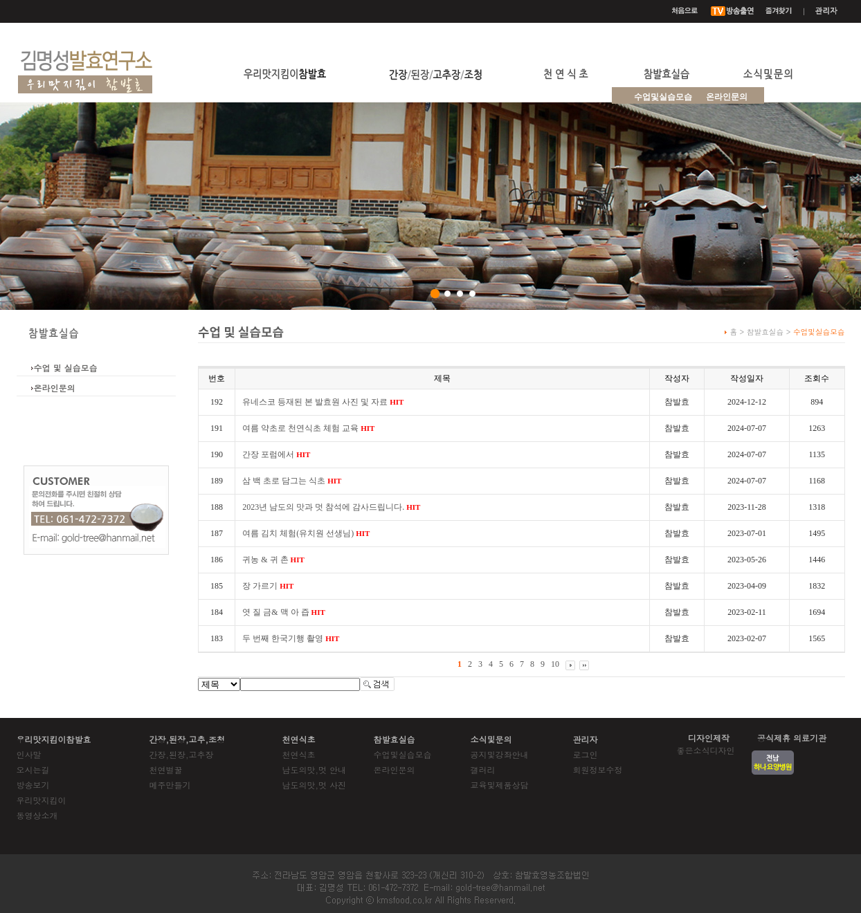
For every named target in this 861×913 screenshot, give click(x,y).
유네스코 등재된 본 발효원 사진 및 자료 (323, 402)
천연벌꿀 (166, 769)
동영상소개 (37, 815)
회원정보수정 (598, 769)
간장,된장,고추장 (181, 754)
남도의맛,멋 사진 (314, 785)
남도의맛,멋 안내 (314, 769)
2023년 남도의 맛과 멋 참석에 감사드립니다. (331, 507)
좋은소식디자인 (706, 750)
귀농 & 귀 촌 (273, 559)
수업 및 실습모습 (66, 368)
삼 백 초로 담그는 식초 (291, 481)
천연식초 (299, 754)
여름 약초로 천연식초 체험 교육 (308, 428)
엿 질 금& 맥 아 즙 (283, 612)
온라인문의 (726, 97)
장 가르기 (267, 586)
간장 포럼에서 (276, 454)
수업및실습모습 (403, 754)
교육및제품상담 (500, 785)
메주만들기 (170, 785)
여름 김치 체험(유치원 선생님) (306, 533)
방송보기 (33, 785)
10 (555, 664)
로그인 (585, 754)
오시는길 (33, 769)
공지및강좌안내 (500, 754)
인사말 (29, 754)
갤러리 (483, 769)
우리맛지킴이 (41, 800)
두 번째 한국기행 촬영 (290, 638)
